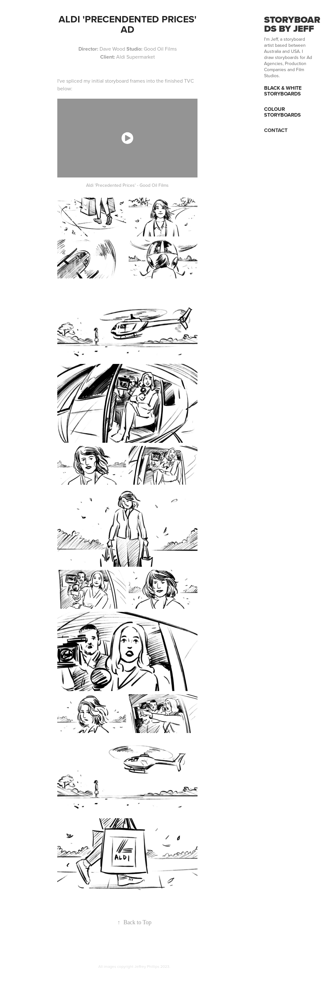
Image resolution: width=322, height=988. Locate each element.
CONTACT (275, 130)
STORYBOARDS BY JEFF (292, 24)
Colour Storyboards (282, 112)
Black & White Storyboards (283, 90)
